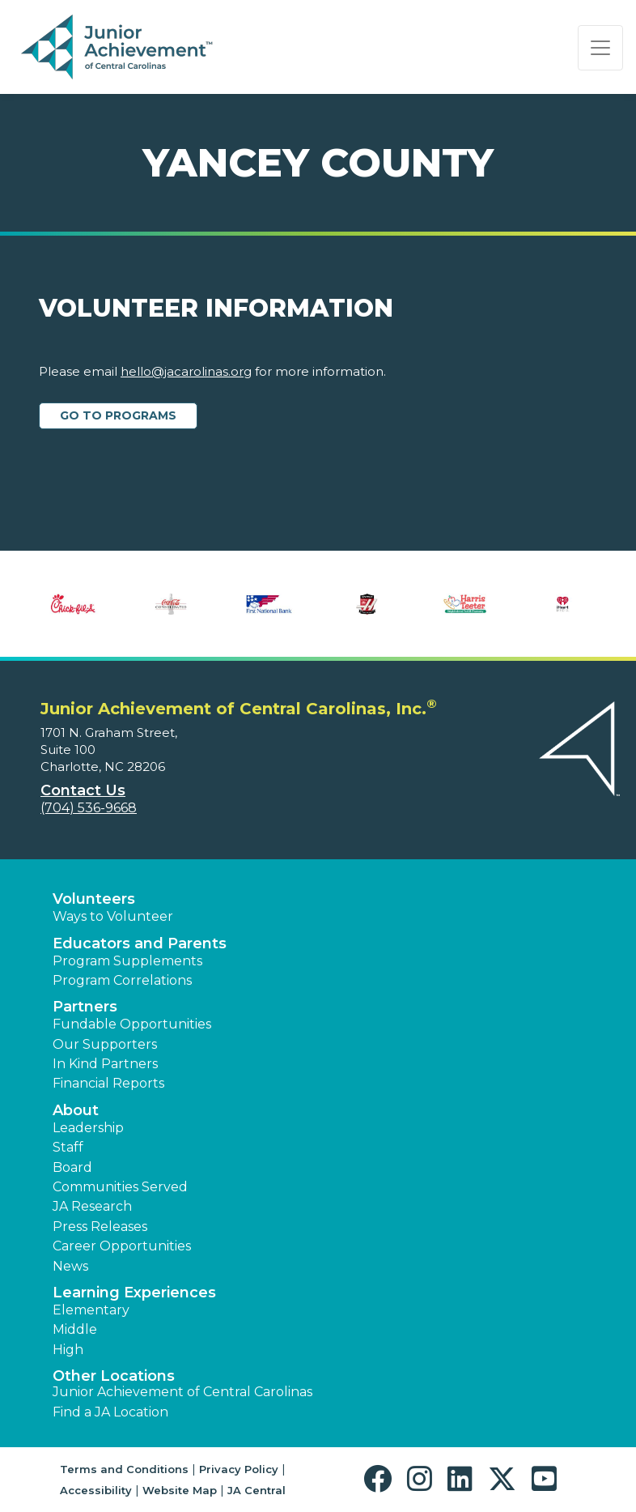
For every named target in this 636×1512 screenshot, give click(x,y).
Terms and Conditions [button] (124, 1469)
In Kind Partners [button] (105, 1063)
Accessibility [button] (96, 1490)
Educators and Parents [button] (140, 943)
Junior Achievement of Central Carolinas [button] (182, 1391)
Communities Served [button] (120, 1187)
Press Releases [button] (100, 1226)
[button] (381, 1479)
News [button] (70, 1266)
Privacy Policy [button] (238, 1469)
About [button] (76, 1110)
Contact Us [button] (82, 790)
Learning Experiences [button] (134, 1292)
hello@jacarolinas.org (186, 371)
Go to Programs (118, 415)
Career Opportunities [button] (122, 1246)
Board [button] (72, 1167)
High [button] (68, 1349)
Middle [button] (75, 1329)
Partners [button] (85, 1006)
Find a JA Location (110, 1412)
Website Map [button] (179, 1490)
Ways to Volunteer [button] (113, 916)
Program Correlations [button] (122, 980)
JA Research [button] (92, 1206)
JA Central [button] (256, 1490)
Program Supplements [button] (127, 961)
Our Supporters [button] (105, 1044)
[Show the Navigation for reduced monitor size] (600, 47)
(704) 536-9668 (88, 808)
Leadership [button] (88, 1127)
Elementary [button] (91, 1310)
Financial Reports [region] (108, 1083)
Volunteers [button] (94, 899)
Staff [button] (68, 1147)
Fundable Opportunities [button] (132, 1024)
